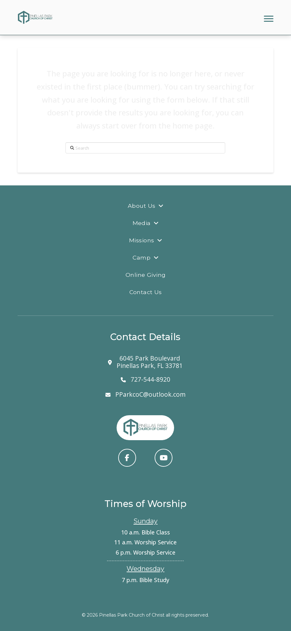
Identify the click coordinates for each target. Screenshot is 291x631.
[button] (268, 19)
